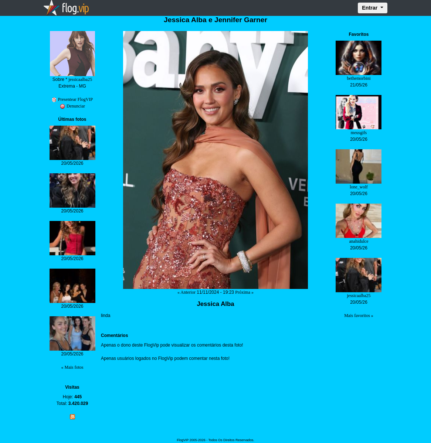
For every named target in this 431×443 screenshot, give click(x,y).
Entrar (370, 8)
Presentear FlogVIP (72, 99)
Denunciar (72, 106)
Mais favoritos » (358, 315)
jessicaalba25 (80, 79)
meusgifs (359, 132)
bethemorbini (358, 78)
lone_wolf (359, 187)
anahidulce (358, 241)
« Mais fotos (72, 367)
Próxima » (244, 292)
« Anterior (186, 292)
